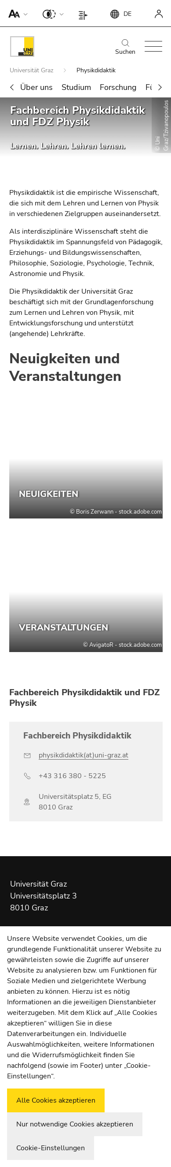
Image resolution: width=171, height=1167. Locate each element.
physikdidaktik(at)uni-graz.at (83, 755)
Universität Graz (32, 70)
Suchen (125, 47)
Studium (76, 87)
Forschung (118, 87)
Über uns (36, 87)
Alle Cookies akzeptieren (55, 1100)
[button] (16, 13)
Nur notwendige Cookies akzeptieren (74, 1124)
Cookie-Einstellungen (50, 1148)
